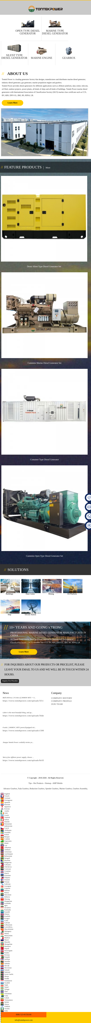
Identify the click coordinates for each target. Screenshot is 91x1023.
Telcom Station (8, 615)
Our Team (57, 704)
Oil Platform (62, 596)
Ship (81, 596)
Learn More (12, 103)
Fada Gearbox (23, 789)
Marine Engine (41, 57)
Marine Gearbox (65, 789)
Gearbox (68, 57)
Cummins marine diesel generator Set (45, 365)
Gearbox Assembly (80, 789)
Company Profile (61, 701)
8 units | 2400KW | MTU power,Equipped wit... (19, 728)
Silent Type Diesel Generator (14, 56)
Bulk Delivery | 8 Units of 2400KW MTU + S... (19, 698)
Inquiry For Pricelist (10, 681)
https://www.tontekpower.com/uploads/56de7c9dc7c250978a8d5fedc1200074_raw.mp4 (43, 716)
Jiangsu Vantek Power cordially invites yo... (18, 743)
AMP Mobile (58, 784)
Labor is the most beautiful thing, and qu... (18, 713)
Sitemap (48, 784)
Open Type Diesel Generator (27, 32)
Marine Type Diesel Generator (55, 32)
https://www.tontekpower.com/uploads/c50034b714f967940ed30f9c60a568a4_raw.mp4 (43, 731)
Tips (30, 784)
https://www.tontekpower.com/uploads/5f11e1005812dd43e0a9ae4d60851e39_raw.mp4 (43, 701)
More (48, 167)
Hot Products (38, 784)
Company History (61, 698)
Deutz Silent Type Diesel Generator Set (45, 267)
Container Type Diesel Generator (45, 463)
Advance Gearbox (10, 789)
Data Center (26, 596)
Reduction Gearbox (37, 789)
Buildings (8, 596)
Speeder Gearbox (52, 789)
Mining (44, 596)
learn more (24, 652)
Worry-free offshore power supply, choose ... (18, 758)
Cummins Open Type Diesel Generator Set (45, 560)
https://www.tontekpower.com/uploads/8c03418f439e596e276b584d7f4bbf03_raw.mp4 (43, 761)
